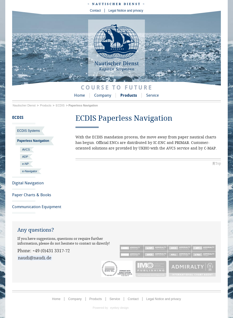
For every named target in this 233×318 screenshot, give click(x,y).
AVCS (26, 149)
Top (218, 163)
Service (152, 95)
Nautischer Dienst (24, 105)
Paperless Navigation (33, 141)
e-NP (25, 163)
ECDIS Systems (28, 131)
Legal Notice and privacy (125, 10)
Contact (95, 10)
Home (79, 95)
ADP (25, 156)
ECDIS (60, 105)
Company (102, 95)
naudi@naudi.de (34, 257)
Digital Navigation (28, 183)
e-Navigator (29, 171)
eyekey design (119, 307)
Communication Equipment (36, 206)
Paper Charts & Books (31, 195)
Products (128, 95)
